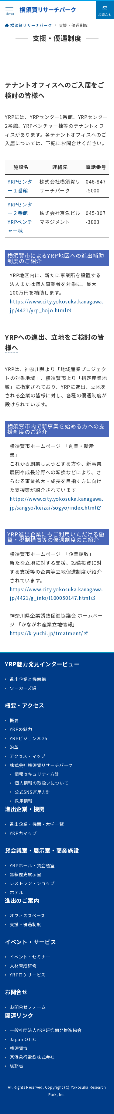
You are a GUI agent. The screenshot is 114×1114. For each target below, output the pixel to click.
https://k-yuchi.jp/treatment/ (49, 633)
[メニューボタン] (9, 10)
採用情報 (24, 801)
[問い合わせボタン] (105, 10)
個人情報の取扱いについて (42, 783)
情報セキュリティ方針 (37, 774)
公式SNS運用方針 (32, 792)
